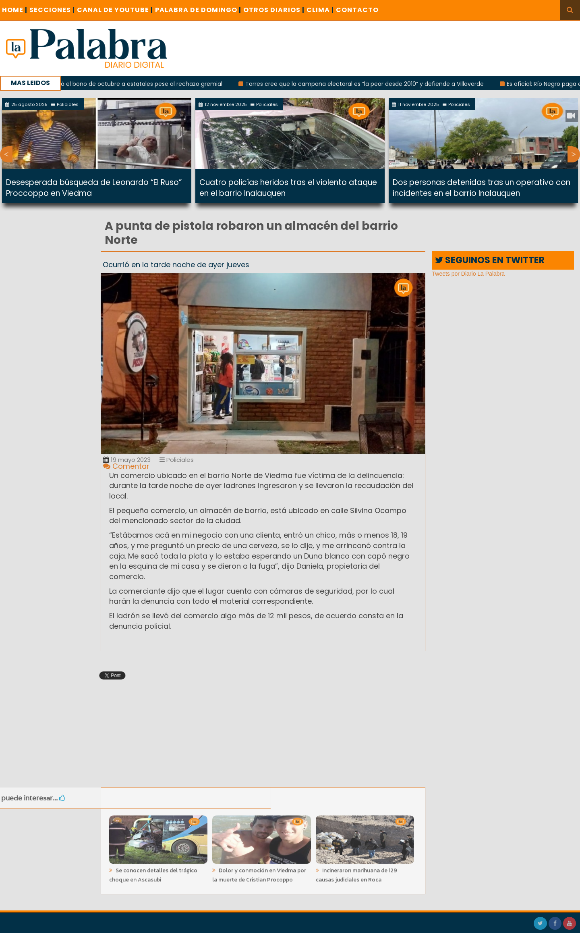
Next (574, 154)
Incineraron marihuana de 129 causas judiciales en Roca (356, 873)
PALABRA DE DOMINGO (198, 10)
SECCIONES (52, 10)
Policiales (177, 459)
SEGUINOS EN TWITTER (490, 260)
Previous (6, 154)
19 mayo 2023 (127, 459)
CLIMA (320, 10)
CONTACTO (357, 10)
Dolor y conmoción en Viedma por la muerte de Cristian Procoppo (259, 873)
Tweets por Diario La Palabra (468, 273)
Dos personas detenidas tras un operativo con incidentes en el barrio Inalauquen (481, 188)
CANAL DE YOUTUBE (115, 10)
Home (14, 10)
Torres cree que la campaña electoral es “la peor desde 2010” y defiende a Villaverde (369, 84)
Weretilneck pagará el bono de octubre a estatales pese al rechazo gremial (120, 84)
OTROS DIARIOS (273, 10)
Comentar (126, 466)
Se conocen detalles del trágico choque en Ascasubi (153, 873)
